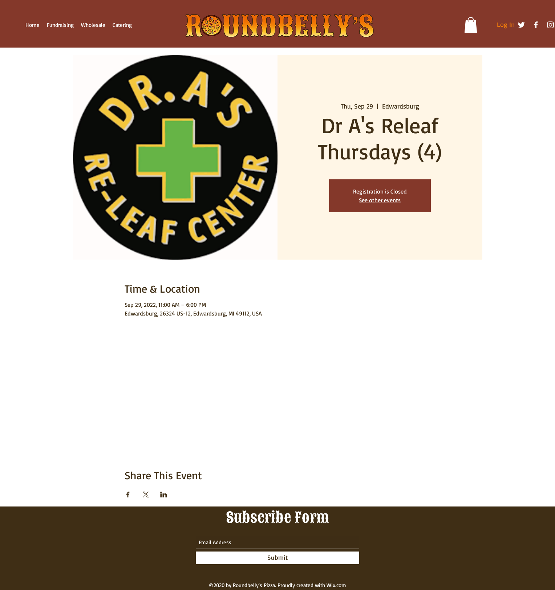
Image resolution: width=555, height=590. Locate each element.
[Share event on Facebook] (128, 494)
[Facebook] (535, 24)
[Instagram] (550, 24)
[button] (470, 25)
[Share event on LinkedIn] (163, 494)
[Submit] (277, 558)
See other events (380, 200)
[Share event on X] (145, 494)
